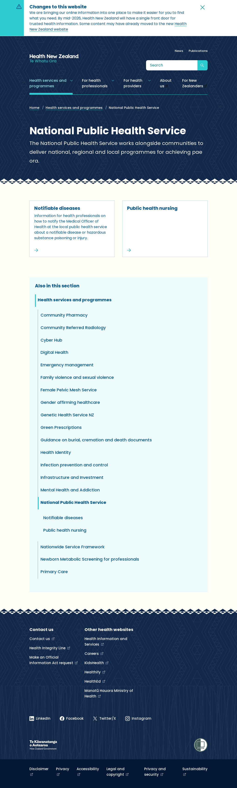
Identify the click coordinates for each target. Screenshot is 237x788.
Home (34, 107)
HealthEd (93, 681)
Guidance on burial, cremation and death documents (96, 440)
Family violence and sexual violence (77, 377)
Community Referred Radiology (73, 327)
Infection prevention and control (74, 465)
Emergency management (67, 365)
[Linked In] (39, 718)
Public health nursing (152, 208)
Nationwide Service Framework (73, 547)
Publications (198, 51)
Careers (92, 653)
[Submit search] (202, 65)
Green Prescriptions (61, 427)
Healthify (93, 672)
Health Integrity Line (47, 648)
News (179, 51)
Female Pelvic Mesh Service (69, 390)
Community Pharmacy (64, 315)
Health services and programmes (74, 107)
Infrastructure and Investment (72, 477)
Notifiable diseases (57, 208)
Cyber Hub (51, 340)
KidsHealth (94, 662)
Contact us (40, 638)
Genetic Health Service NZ (67, 415)
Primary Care (54, 572)
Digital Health (54, 352)
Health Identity (56, 452)
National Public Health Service (73, 502)
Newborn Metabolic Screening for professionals (90, 559)
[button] (202, 7)
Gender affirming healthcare (70, 402)
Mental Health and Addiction (70, 490)
